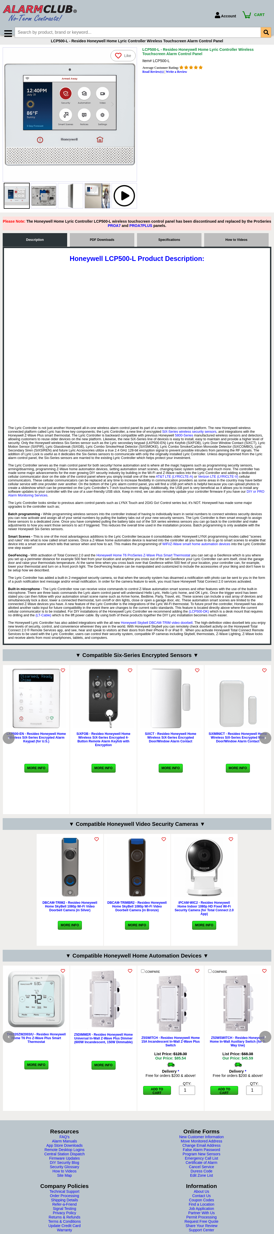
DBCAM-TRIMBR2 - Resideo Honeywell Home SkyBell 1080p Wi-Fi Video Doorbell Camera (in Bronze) (137, 912)
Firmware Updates (64, 1165)
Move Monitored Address (201, 1147)
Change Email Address (201, 1152)
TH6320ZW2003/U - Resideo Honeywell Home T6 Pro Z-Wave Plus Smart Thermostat (36, 1044)
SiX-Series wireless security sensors (189, 438)
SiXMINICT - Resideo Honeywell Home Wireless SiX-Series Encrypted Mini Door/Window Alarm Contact (238, 744)
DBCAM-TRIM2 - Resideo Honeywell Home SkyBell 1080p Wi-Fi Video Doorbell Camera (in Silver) (70, 912)
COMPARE (150, 978)
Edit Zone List (201, 1182)
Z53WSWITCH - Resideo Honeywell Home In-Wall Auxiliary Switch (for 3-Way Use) (237, 1048)
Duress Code (201, 1177)
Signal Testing (64, 1215)
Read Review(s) (153, 78)
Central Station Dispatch (64, 1160)
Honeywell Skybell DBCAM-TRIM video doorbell (157, 629)
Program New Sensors (201, 1160)
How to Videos (236, 246)
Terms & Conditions (64, 1228)
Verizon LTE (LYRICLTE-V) (218, 483)
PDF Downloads (102, 246)
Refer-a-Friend (64, 1211)
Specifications (169, 246)
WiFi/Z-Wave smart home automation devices (196, 550)
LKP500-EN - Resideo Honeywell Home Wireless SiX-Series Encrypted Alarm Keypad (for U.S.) (36, 744)
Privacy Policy (64, 1219)
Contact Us (201, 1202)
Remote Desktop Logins (64, 1156)
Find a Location (201, 1211)
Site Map (64, 1182)
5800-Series (184, 442)
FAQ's (64, 1143)
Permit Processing (201, 1223)
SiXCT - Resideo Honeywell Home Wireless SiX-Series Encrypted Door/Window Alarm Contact (170, 744)
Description (35, 246)
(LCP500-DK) (199, 618)
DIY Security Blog (64, 1169)
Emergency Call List (201, 1165)
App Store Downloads (64, 1152)
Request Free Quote (202, 1228)
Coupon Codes (201, 1206)
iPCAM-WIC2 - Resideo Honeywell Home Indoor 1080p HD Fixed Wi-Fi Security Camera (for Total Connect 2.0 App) (204, 914)
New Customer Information (201, 1143)
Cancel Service (201, 1173)
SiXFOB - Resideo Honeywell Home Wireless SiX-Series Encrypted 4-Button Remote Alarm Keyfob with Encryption (103, 745)
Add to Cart (157, 1097)
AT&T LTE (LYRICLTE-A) (174, 483)
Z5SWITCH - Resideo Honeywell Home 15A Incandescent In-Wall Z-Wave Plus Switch (170, 1048)
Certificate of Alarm (201, 1169)
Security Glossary (64, 1173)
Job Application (201, 1215)
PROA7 (114, 232)
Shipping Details (64, 1206)
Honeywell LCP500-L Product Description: (137, 265)
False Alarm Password (201, 1156)
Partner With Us (201, 1219)
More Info (36, 774)
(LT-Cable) (43, 622)
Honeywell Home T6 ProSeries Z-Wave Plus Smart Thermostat (143, 562)
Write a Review (176, 78)
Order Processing (64, 1202)
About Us (201, 1198)
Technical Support (64, 1198)
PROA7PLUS (141, 232)
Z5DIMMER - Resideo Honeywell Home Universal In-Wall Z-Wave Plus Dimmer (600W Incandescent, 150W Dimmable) (103, 1044)
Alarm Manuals (64, 1147)
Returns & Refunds (64, 1223)
